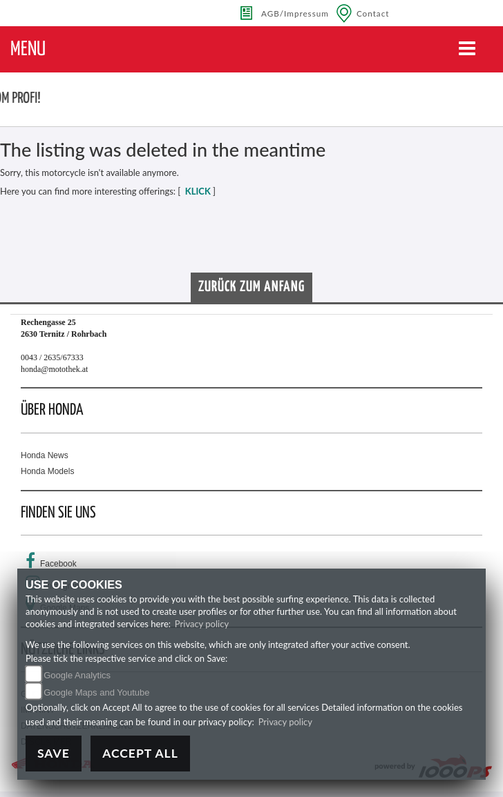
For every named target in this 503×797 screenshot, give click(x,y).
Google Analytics (77, 675)
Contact (373, 13)
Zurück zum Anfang (251, 287)
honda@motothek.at (54, 369)
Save (53, 753)
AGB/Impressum (295, 13)
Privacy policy (202, 623)
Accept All (140, 753)
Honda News (44, 455)
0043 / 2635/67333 (52, 357)
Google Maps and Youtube (96, 692)
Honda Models (47, 471)
